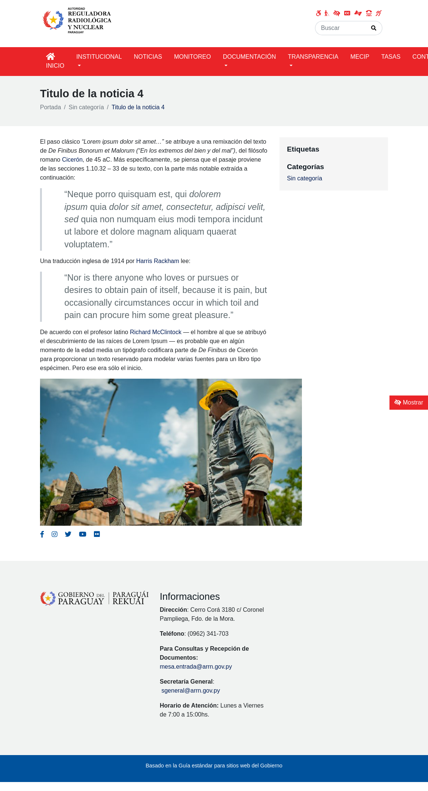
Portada (50, 107)
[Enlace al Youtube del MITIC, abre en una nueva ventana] (82, 534)
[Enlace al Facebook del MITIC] (42, 534)
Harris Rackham (157, 261)
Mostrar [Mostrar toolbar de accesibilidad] (408, 402)
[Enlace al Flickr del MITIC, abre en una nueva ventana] (97, 534)
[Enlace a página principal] (78, 19)
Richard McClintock (155, 332)
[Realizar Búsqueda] (374, 28)
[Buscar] (340, 28)
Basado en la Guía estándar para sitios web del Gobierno (214, 766)
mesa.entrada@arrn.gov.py (196, 666)
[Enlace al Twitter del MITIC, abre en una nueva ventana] (68, 534)
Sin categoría (86, 107)
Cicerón (72, 159)
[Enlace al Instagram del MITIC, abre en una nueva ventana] (54, 534)
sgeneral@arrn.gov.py (190, 690)
